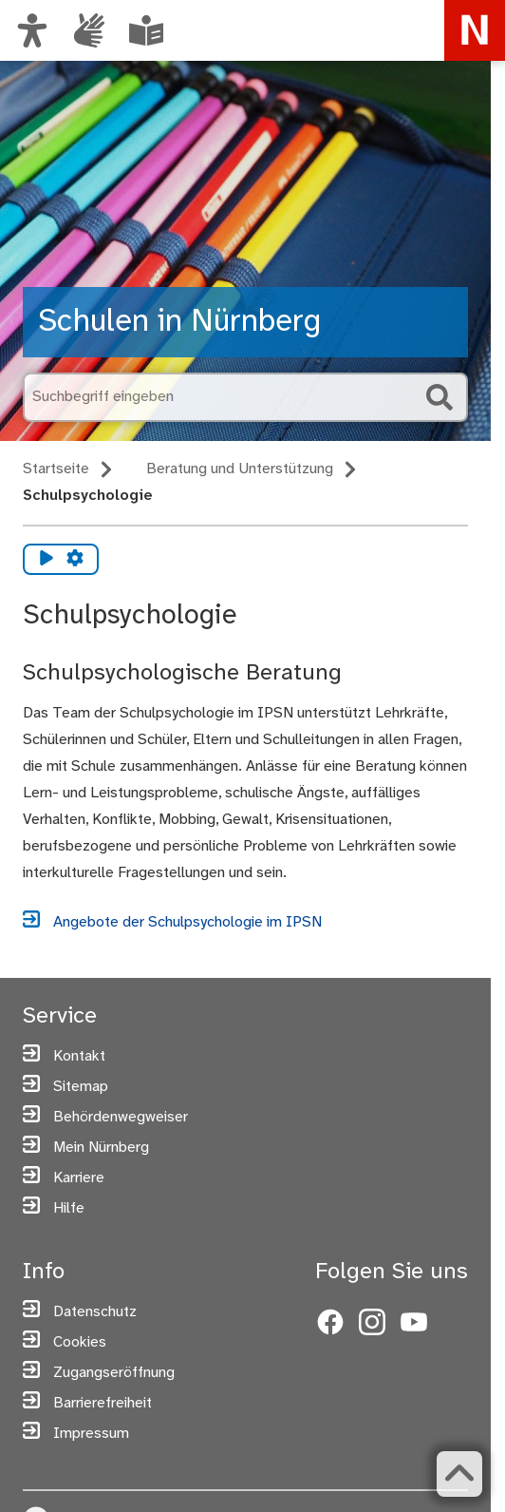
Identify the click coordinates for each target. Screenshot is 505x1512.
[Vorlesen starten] (46, 559)
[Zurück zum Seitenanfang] (459, 1474)
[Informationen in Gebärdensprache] (89, 30)
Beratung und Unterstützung (239, 469)
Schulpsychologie (87, 496)
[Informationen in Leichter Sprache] (146, 30)
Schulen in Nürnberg (179, 321)
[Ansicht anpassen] (32, 30)
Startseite (56, 469)
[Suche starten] (439, 397)
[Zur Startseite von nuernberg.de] (474, 30)
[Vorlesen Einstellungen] (75, 559)
